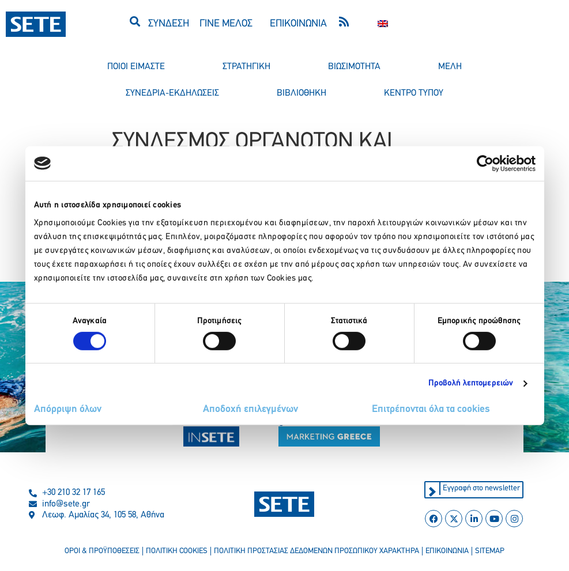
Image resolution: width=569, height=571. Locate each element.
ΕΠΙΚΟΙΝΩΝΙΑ (298, 23)
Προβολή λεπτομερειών (470, 383)
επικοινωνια (448, 551)
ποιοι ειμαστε (136, 66)
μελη (450, 66)
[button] (134, 21)
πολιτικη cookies (175, 551)
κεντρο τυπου (413, 93)
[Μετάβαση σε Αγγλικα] (383, 24)
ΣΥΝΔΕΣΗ (168, 23)
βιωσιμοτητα (354, 66)
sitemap (491, 551)
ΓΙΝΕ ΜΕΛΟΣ (226, 23)
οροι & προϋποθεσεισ (100, 551)
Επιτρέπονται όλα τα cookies (431, 409)
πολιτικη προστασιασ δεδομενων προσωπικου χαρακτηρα (316, 551)
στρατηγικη (246, 66)
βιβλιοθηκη (301, 93)
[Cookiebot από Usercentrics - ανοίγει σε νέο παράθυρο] (485, 163)
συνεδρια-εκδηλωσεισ (172, 93)
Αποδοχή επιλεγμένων (250, 409)
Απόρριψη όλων (67, 409)
